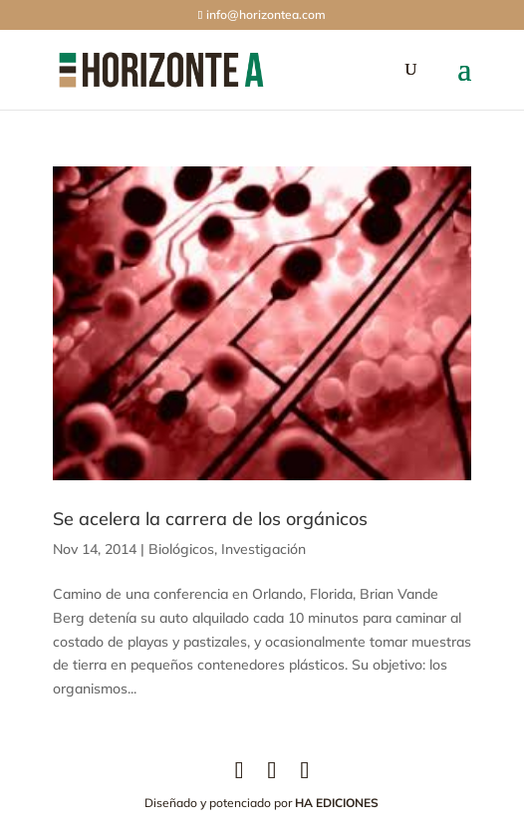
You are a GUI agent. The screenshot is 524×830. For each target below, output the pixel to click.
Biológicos (181, 549)
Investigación (263, 549)
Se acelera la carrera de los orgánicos (210, 518)
